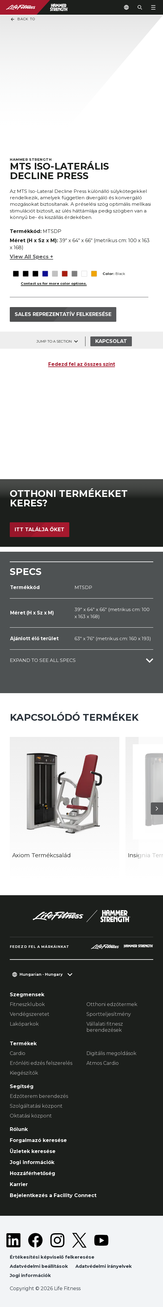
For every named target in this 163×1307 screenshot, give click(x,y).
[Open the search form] (140, 7)
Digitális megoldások (111, 1053)
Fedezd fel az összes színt (81, 364)
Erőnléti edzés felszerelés (41, 1063)
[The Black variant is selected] (16, 269)
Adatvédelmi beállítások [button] (39, 1266)
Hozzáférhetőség (32, 1173)
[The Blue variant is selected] (45, 269)
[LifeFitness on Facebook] (35, 1240)
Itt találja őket (39, 529)
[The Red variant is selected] (64, 269)
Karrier (19, 1184)
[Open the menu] (153, 7)
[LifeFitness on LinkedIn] (13, 1240)
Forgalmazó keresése (38, 1140)
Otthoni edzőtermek (111, 1004)
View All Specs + (31, 256)
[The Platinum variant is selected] (55, 269)
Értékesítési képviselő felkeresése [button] (52, 1257)
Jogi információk (32, 1162)
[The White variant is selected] (84, 269)
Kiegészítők (24, 1073)
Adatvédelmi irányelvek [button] (103, 1266)
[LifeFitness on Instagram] (57, 1240)
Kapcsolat (111, 341)
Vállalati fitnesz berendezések (104, 1027)
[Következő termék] (157, 808)
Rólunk (19, 1129)
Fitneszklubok (27, 1004)
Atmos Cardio (102, 1063)
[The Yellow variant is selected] (94, 269)
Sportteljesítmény (108, 1014)
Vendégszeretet (29, 1014)
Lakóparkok (24, 1024)
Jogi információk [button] (30, 1275)
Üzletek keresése (33, 1151)
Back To (22, 19)
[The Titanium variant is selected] (74, 269)
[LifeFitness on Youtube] (101, 1240)
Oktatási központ (31, 1116)
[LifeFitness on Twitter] (79, 1240)
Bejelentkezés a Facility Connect (53, 1195)
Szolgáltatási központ (36, 1106)
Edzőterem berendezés (39, 1096)
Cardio (17, 1053)
